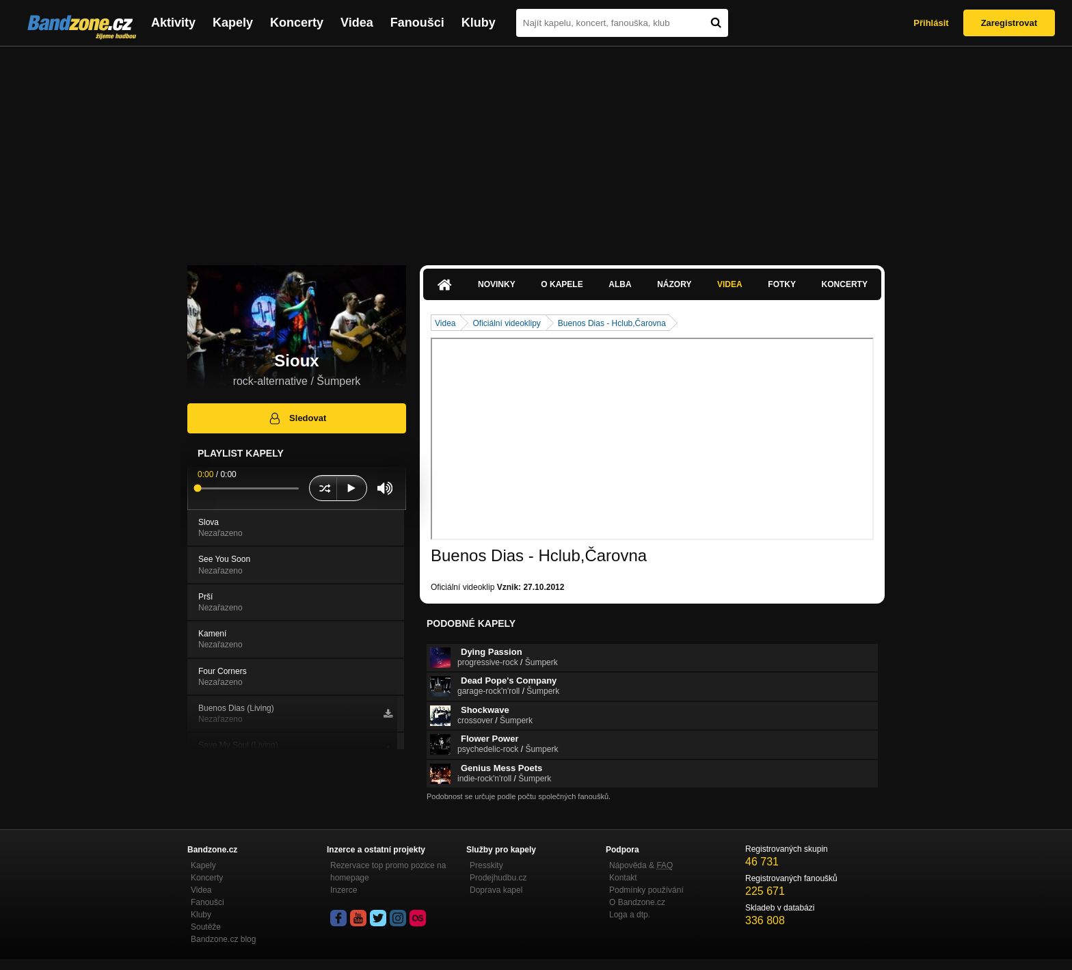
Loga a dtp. (629, 914)
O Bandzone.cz (637, 902)
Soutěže (206, 927)
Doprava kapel (496, 890)
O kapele (561, 284)
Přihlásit (930, 23)
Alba (619, 284)
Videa (356, 22)
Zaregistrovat (1009, 23)
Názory (674, 284)
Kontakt (623, 878)
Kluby (478, 22)
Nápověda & (641, 865)
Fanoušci (417, 22)
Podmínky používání (646, 890)
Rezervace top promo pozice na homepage (388, 872)
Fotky (782, 284)
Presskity (486, 865)
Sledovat (297, 418)
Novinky (496, 284)
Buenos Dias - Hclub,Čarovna (612, 323)
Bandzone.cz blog (223, 939)
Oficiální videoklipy (506, 323)
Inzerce (343, 890)
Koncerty (296, 22)
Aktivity (173, 22)
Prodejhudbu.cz (498, 878)
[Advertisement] (536, 149)
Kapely (233, 22)
